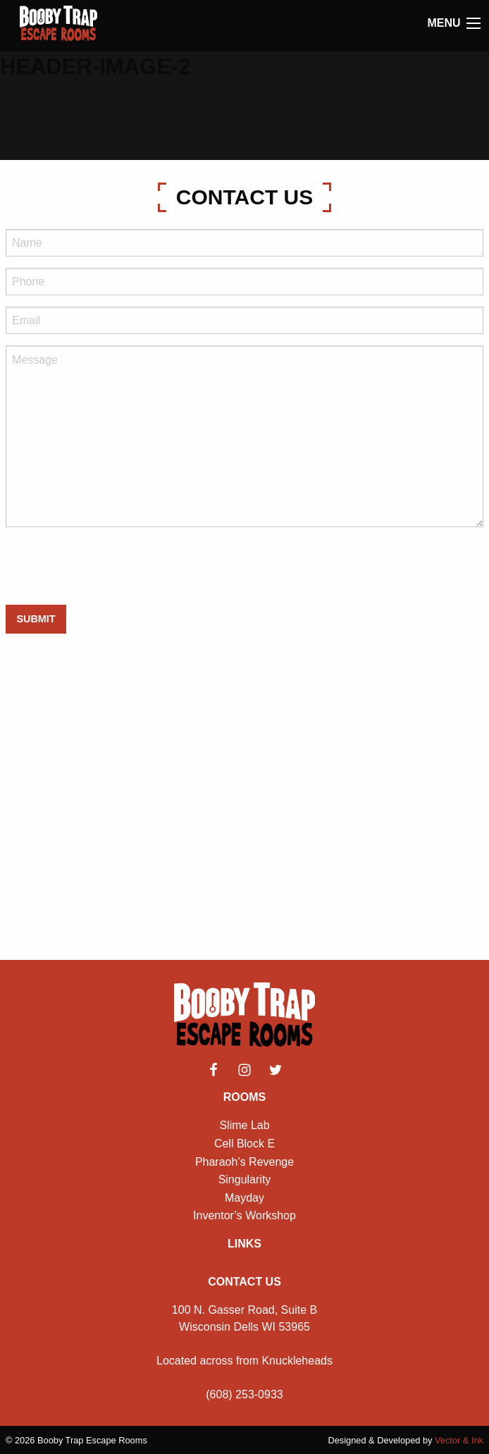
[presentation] (113, 565)
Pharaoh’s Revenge (244, 1162)
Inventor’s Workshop (244, 1215)
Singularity (244, 1179)
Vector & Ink (459, 1440)
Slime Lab (244, 1125)
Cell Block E (244, 1144)
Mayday (244, 1198)
